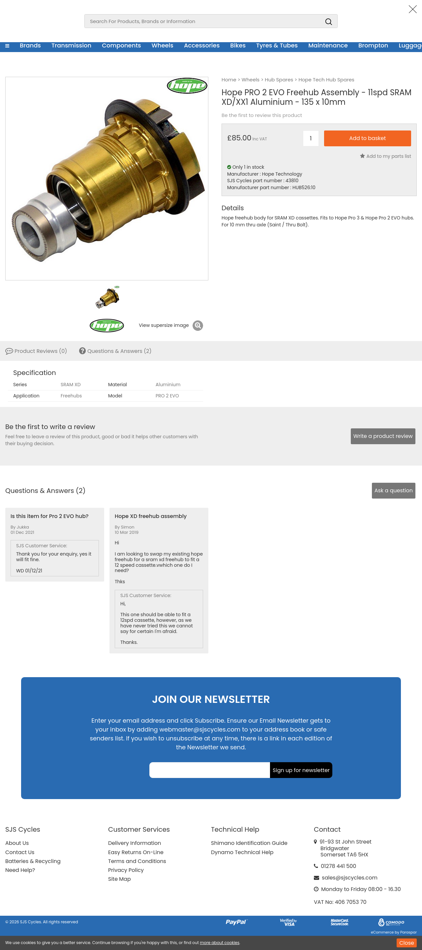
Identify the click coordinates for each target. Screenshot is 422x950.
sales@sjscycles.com (349, 877)
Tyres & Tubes (277, 45)
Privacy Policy (126, 870)
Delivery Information (134, 843)
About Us (17, 843)
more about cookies (219, 942)
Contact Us (19, 852)
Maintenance (328, 45)
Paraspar (408, 932)
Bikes (238, 45)
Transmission (71, 45)
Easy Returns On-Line (136, 852)
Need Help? (20, 870)
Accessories (202, 45)
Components (121, 45)
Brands (30, 45)
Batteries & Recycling (33, 861)
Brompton (373, 45)
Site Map (119, 879)
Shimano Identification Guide (249, 843)
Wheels (162, 45)
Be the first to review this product (262, 115)
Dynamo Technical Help (242, 852)
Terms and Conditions (137, 861)
